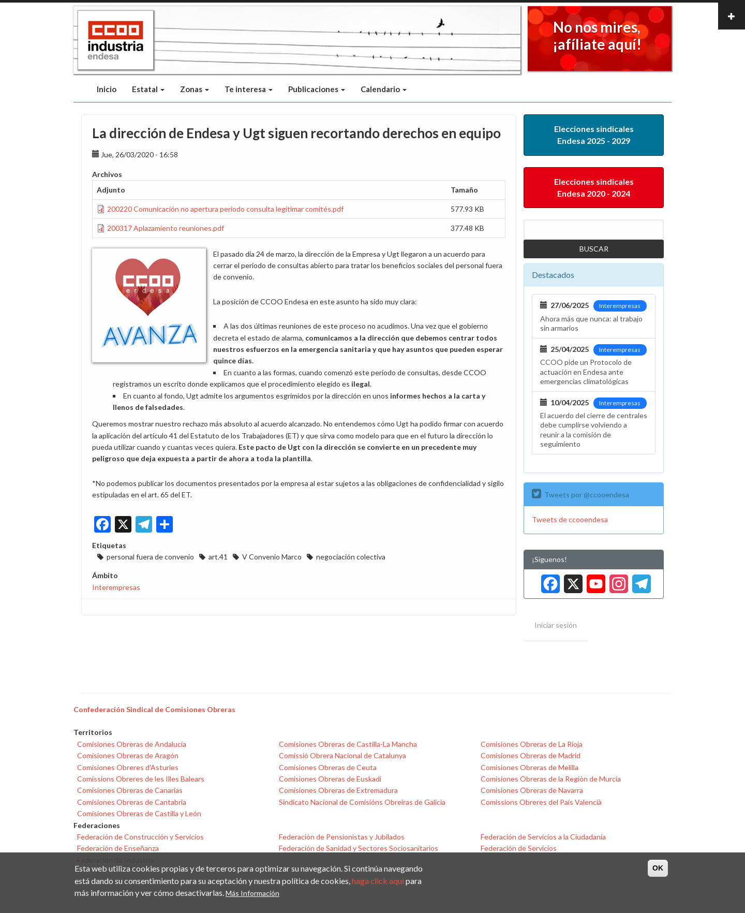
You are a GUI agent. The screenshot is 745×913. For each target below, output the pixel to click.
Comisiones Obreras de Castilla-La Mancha (348, 744)
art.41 (218, 556)
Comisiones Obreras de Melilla (529, 767)
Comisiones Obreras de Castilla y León (139, 813)
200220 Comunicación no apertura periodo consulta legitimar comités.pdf (225, 208)
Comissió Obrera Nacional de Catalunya (342, 755)
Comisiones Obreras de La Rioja (532, 744)
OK (657, 868)
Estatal (148, 89)
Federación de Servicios (519, 848)
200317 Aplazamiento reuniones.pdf (165, 228)
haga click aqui (378, 881)
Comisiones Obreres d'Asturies (127, 767)
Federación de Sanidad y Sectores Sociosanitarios (358, 848)
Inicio (106, 89)
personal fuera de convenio (150, 556)
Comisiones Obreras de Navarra (532, 790)
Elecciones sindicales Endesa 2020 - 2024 (594, 187)
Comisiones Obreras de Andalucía (131, 744)
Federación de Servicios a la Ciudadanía (543, 836)
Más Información (252, 893)
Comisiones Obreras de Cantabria (131, 802)
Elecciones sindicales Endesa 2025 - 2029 (594, 134)
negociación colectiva (350, 556)
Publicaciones (316, 89)
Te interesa (249, 89)
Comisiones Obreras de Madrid (530, 755)
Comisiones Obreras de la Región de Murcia (551, 778)
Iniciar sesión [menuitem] (555, 625)
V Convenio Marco (272, 556)
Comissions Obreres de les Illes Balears (140, 778)
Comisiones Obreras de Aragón (127, 755)
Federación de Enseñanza (118, 848)
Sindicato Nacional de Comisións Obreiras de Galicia (362, 802)
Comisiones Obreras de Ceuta (328, 767)
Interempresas (116, 587)
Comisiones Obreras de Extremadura (338, 790)
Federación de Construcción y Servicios (140, 836)
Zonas (194, 89)
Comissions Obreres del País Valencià (541, 802)
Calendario (384, 89)
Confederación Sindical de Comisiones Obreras (154, 709)
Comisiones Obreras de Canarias (130, 790)
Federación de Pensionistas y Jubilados (342, 836)
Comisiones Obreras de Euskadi (330, 778)
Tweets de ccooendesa (570, 519)
